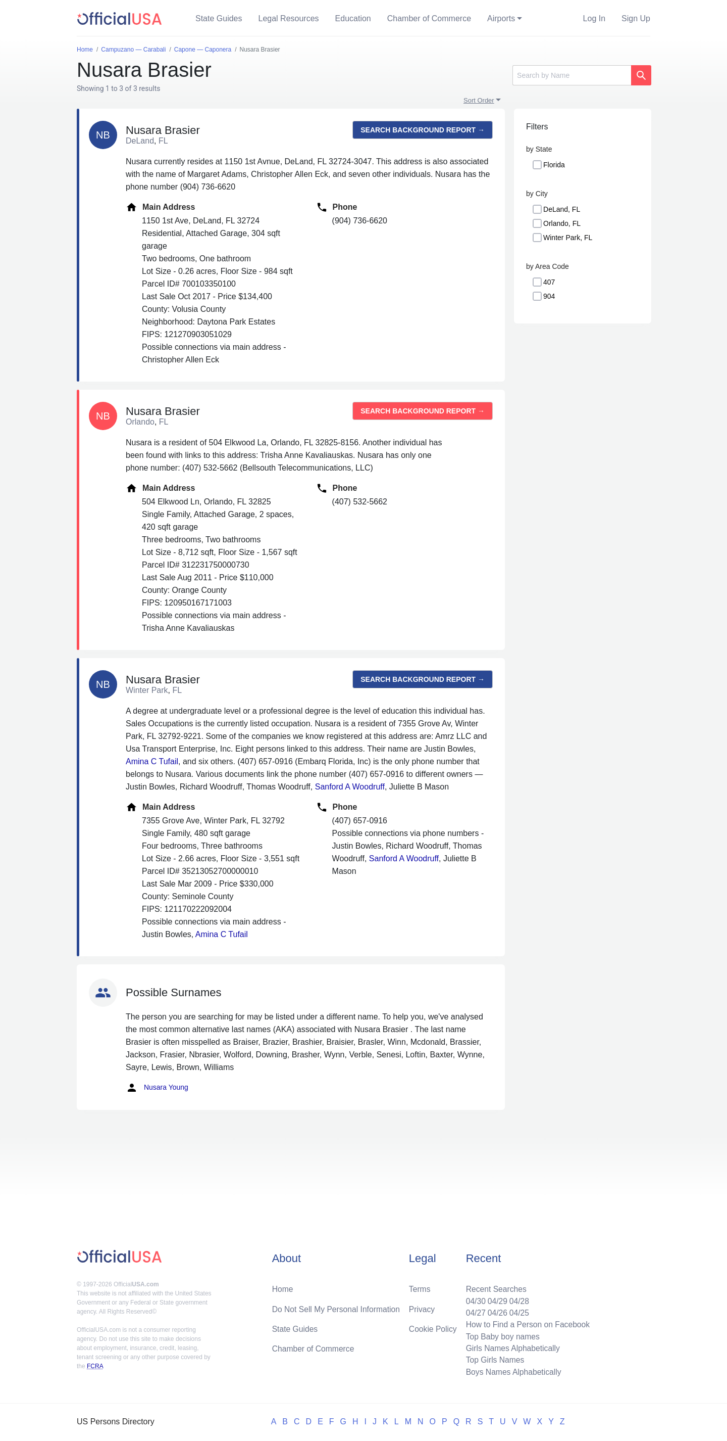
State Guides (218, 18)
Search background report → (422, 130)
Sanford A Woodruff (350, 786)
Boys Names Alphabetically (511, 1371)
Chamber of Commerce (429, 18)
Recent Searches (494, 1286)
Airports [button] (501, 18)
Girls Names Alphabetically (511, 1347)
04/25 (517, 1311)
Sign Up (635, 18)
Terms (419, 1286)
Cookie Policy (432, 1327)
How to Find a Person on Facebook (526, 1323)
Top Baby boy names (500, 1335)
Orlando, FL (562, 223)
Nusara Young (157, 1088)
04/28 (517, 1298)
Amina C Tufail (152, 761)
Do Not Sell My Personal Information (337, 1307)
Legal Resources (288, 18)
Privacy (421, 1307)
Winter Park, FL (567, 237)
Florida (554, 164)
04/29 (495, 1298)
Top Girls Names (493, 1359)
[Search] (571, 75)
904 (549, 296)
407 (549, 282)
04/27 (473, 1311)
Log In (594, 18)
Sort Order (478, 100)
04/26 (495, 1311)
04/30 (473, 1298)
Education (353, 18)
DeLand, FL (561, 209)
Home (283, 1286)
